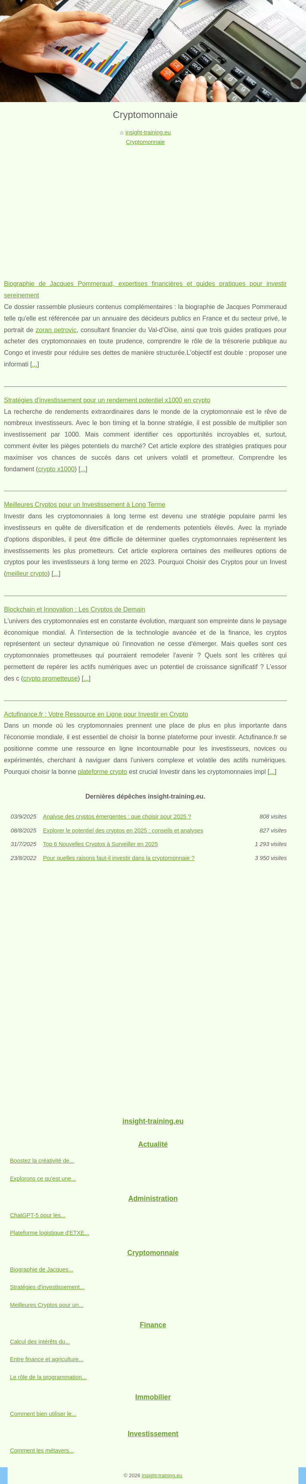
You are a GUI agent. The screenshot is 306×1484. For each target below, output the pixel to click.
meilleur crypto (26, 573)
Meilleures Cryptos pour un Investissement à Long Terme (84, 504)
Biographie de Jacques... (41, 1269)
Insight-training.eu (162, 1475)
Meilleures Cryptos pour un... (46, 1305)
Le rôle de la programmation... (48, 1377)
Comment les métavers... (42, 1450)
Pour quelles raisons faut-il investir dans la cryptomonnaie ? (119, 858)
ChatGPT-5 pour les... (37, 1215)
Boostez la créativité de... (42, 1160)
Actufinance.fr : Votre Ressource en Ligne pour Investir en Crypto (96, 714)
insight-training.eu (148, 132)
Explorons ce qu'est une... (43, 1178)
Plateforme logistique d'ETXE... (49, 1233)
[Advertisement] (145, 206)
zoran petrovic (56, 330)
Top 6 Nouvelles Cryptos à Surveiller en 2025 (100, 844)
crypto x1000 (56, 469)
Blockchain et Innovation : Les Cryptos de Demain (74, 609)
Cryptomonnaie (145, 142)
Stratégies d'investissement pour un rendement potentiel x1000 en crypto (107, 400)
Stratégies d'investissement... (47, 1287)
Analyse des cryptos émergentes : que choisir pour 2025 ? (117, 816)
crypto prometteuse (50, 678)
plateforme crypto (102, 771)
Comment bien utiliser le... (43, 1414)
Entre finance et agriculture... (46, 1359)
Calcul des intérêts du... (40, 1341)
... (34, 364)
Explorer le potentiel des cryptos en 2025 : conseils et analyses (123, 830)
